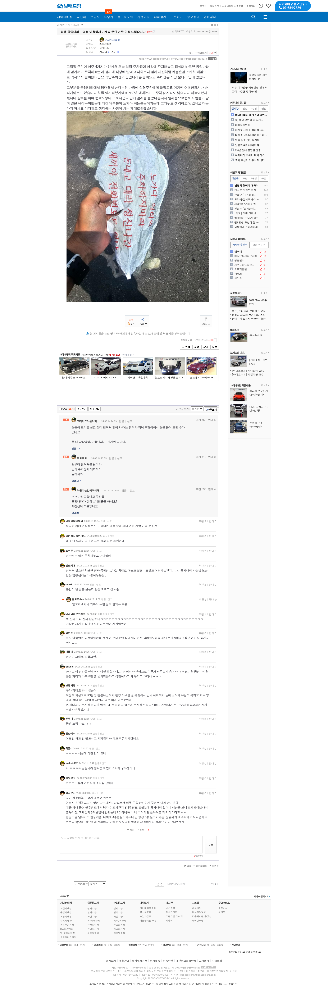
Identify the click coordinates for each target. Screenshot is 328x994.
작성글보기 (201, 52)
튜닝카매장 (66, 916)
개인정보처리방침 (186, 960)
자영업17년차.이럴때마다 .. (247, 204)
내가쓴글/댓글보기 (176, 884)
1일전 (244, 108)
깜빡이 (249, 251)
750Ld (249, 273)
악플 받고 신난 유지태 (247, 140)
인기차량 (92, 912)
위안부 (249, 278)
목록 (216, 24)
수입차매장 (66, 912)
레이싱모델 (198, 920)
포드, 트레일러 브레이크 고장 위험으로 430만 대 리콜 (250, 311)
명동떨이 (249, 260)
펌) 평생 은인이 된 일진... (249, 120)
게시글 (103, 51)
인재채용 (155, 960)
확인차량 (92, 916)
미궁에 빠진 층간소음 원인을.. (251, 115)
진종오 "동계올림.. (245, 208)
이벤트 (221, 912)
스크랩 (197, 340)
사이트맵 (217, 960)
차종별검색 (93, 933)
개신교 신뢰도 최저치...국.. (250, 130)
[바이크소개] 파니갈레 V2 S (248, 370)
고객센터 (204, 960)
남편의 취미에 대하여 (247, 145)
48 (117, 51)
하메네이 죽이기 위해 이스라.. (251, 155)
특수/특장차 (93, 920)
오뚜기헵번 (249, 269)
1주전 (244, 178)
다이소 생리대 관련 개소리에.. (251, 135)
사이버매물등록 (148, 908)
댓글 (113, 51)
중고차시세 (93, 928)
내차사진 (196, 908)
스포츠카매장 (67, 924)
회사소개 (111, 960)
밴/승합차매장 (67, 933)
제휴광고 (124, 960)
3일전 (263, 108)
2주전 (254, 178)
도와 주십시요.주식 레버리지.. (251, 160)
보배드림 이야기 (174, 916)
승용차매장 (66, 920)
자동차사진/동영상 (201, 916)
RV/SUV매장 (66, 928)
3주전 (263, 178)
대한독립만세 (242, 125)
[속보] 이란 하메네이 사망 (247, 213)
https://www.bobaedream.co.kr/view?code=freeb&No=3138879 (173, 58)
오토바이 (223, 908)
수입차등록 (145, 916)
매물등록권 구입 (148, 920)
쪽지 (191, 52)
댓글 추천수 (259, 244)
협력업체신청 (139, 960)
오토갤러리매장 (68, 937)
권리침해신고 (253, 951)
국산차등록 (145, 912)
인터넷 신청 (128, 355)
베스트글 (170, 908)
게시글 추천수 (240, 244)
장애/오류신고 (237, 951)
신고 (210, 52)
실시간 (235, 108)
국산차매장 (66, 908)
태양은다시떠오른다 (249, 256)
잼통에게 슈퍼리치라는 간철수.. (247, 227)
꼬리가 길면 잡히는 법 (244, 91)
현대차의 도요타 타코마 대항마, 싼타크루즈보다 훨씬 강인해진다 (250, 318)
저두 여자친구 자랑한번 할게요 (249, 87)
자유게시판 (74, 24)
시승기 (169, 920)
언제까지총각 (112, 39)
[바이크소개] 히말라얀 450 (247, 374)
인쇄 (204, 340)
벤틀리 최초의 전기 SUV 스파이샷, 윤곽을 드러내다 (250, 314)
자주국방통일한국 (249, 264)
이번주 (235, 178)
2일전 (254, 108)
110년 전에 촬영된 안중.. (248, 150)
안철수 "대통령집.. (245, 194)
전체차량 (92, 908)
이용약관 (168, 960)
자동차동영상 (199, 912)
